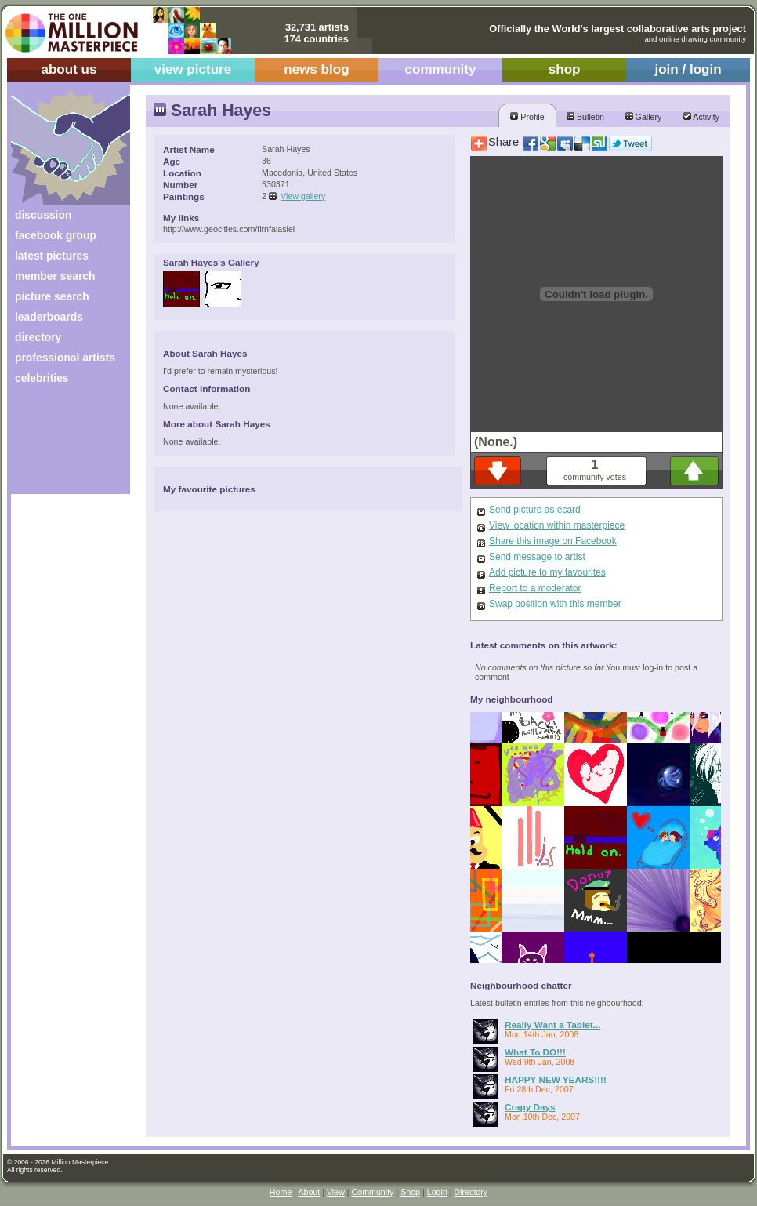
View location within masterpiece (557, 525)
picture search (52, 296)
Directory (471, 1192)
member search (55, 276)
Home (281, 1192)
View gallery (303, 196)
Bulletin (585, 117)
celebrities (42, 378)
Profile (527, 117)
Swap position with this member (555, 603)
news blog (316, 69)
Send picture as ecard (535, 509)
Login (437, 1192)
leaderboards (49, 317)
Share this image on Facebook (553, 541)
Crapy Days (530, 1107)
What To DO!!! (535, 1052)
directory (38, 337)
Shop (410, 1192)
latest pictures (52, 255)
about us (68, 69)
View (336, 1192)
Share (503, 142)
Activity (701, 117)
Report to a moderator (535, 588)
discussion (43, 215)
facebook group (55, 235)
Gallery (643, 117)
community (440, 69)
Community (373, 1192)
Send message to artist (537, 556)
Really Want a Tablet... (552, 1024)
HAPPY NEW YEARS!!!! (556, 1079)
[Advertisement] (60, 445)
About (309, 1192)
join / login (687, 69)
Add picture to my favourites (547, 572)
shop (565, 69)
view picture (193, 69)
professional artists (65, 357)
